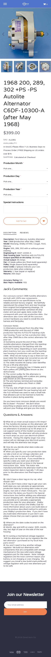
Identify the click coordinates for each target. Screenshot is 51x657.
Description (9, 233)
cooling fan (22, 367)
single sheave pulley (14, 376)
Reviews (24, 233)
